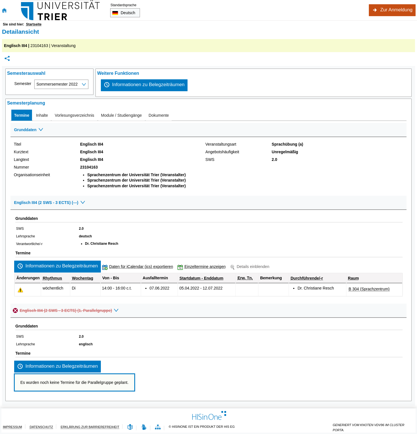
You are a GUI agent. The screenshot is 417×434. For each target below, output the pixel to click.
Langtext (21, 159)
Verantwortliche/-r (29, 244)
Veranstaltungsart (220, 144)
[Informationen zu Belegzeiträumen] (144, 85)
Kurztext (21, 152)
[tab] (21, 115)
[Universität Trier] (60, 10)
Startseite (34, 24)
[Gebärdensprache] (144, 427)
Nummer (21, 167)
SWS (209, 159)
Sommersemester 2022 (57, 84)
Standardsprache (123, 5)
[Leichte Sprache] (130, 427)
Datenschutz (41, 427)
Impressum (12, 427)
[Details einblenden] (250, 266)
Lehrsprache (25, 236)
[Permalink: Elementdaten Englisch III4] (7, 58)
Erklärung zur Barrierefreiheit (90, 427)
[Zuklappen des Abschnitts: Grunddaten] (208, 130)
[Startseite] (4, 10)
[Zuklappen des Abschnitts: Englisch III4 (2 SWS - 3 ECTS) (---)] (208, 203)
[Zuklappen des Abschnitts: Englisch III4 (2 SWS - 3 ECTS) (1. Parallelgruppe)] (211, 311)
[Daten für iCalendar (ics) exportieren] (138, 266)
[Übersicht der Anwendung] (157, 427)
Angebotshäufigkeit (222, 152)
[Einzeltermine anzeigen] (203, 266)
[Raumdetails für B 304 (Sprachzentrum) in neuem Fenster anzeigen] (369, 289)
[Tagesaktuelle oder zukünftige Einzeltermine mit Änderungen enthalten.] (20, 290)
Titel (17, 144)
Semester (22, 83)
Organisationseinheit (32, 175)
